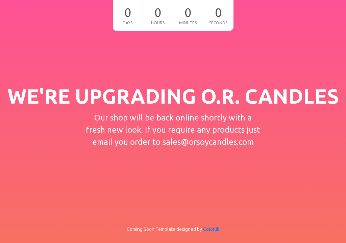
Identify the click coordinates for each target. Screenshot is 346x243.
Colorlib (211, 229)
